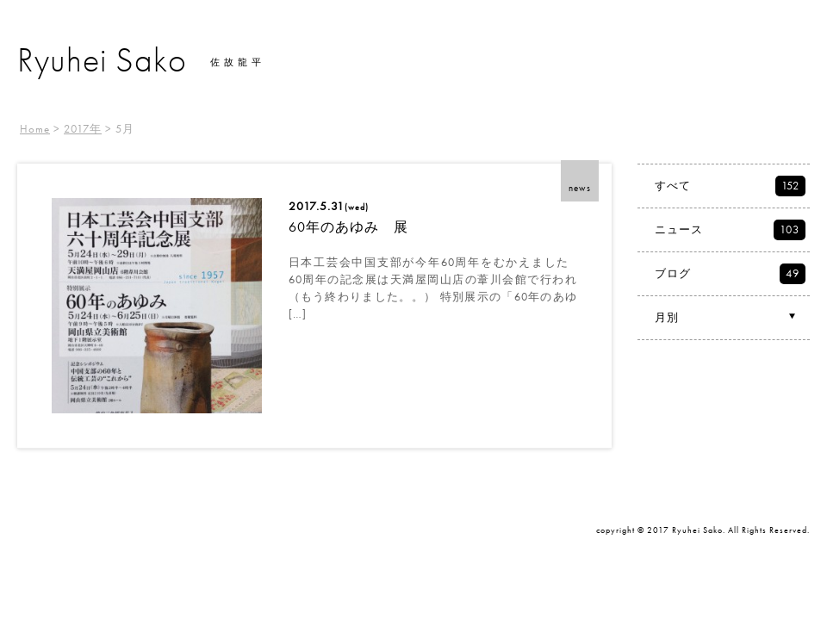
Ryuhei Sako (102, 60)
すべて (730, 186)
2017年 (83, 128)
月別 (727, 317)
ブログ (730, 274)
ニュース (730, 230)
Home (35, 128)
